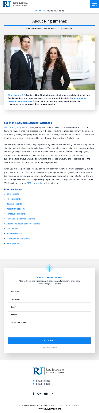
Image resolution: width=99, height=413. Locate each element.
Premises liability (13, 233)
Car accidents (12, 194)
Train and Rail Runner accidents (20, 219)
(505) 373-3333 (55, 10)
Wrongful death (13, 243)
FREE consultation (35, 183)
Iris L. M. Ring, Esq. (12, 127)
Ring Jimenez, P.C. (17, 95)
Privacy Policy (64, 405)
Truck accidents (13, 199)
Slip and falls (12, 228)
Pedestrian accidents (15, 209)
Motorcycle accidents (16, 214)
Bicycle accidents (14, 204)
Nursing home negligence (18, 238)
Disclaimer (76, 405)
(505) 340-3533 (41, 384)
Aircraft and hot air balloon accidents (23, 224)
